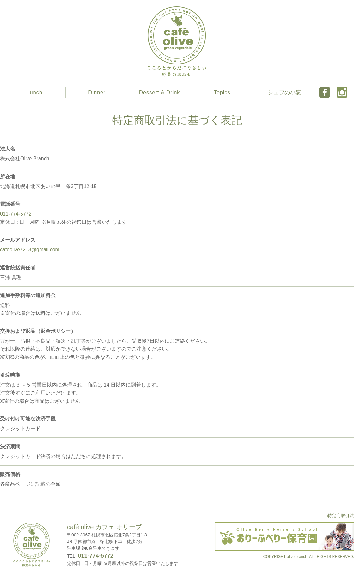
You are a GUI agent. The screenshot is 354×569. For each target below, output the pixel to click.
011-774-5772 (16, 214)
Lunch (34, 92)
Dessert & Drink (159, 92)
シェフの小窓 (284, 92)
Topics (222, 92)
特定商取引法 (340, 515)
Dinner (96, 92)
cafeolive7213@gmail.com (29, 249)
